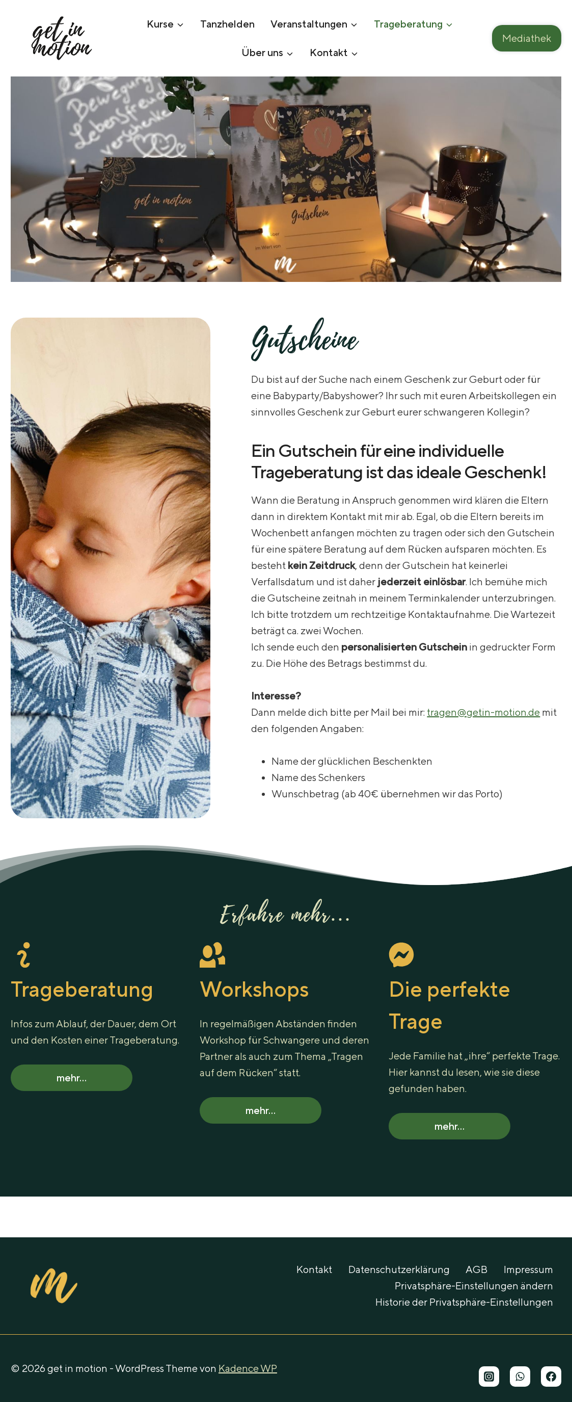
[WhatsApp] (520, 1376)
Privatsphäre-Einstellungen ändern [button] (474, 1285)
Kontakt (314, 1269)
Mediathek (526, 38)
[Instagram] (489, 1376)
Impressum (528, 1269)
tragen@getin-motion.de (483, 712)
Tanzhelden (227, 24)
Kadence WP (248, 1368)
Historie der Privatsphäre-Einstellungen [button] (464, 1302)
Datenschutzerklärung (399, 1269)
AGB (476, 1269)
